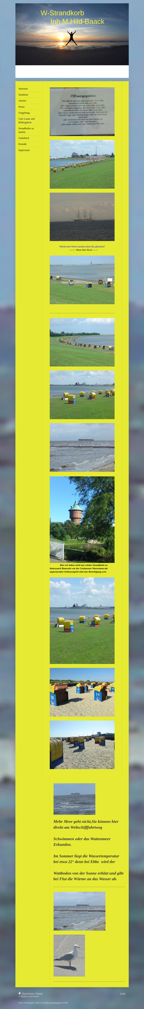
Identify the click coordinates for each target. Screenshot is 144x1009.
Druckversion (26, 993)
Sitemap (39, 993)
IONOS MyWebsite (52, 1003)
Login (122, 993)
